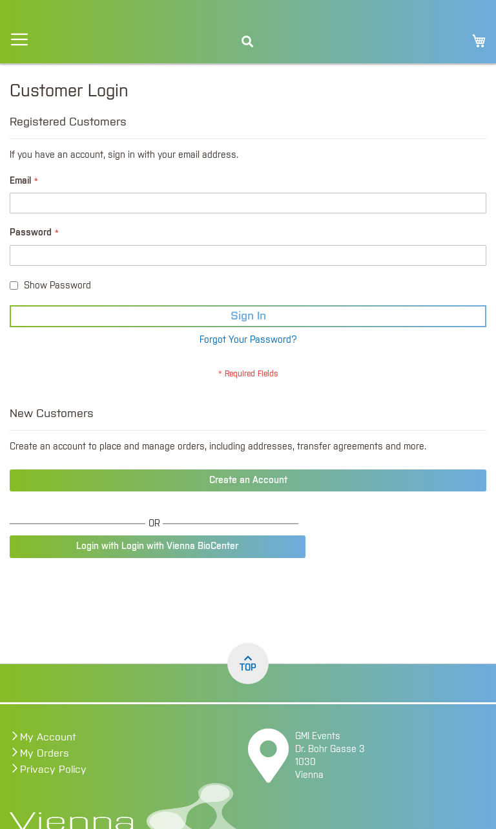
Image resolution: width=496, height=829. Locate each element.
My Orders (44, 753)
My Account (48, 737)
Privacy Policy (53, 769)
